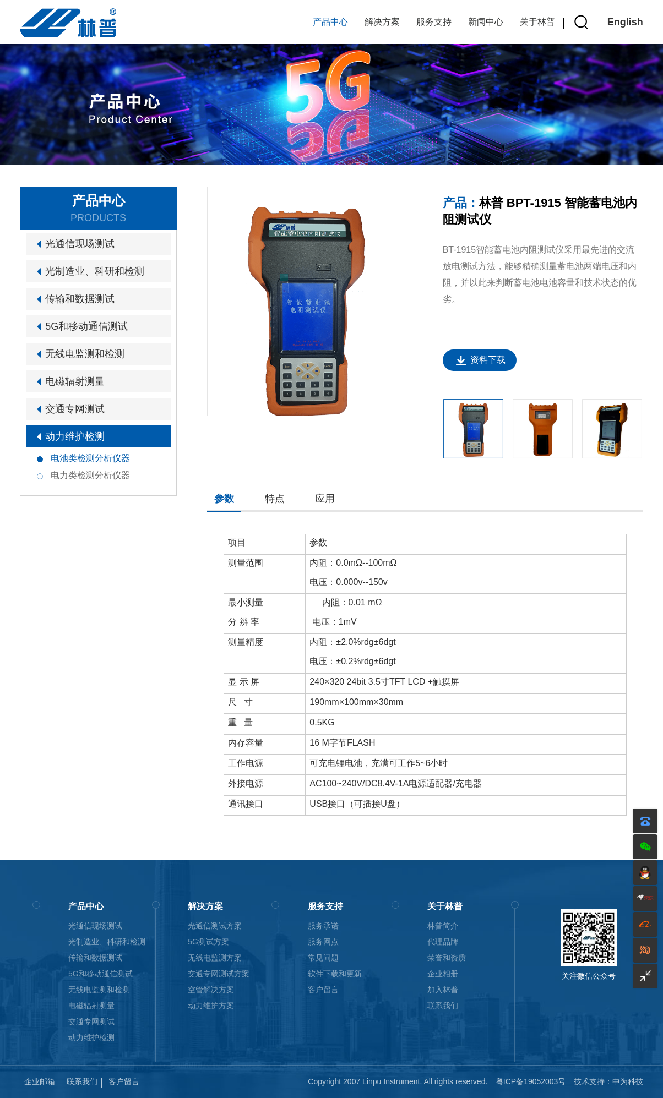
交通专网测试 (75, 408)
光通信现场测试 (80, 243)
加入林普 (442, 989)
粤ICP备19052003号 (531, 1081)
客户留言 (323, 989)
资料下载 (488, 359)
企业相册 (442, 973)
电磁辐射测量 (75, 381)
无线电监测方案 (215, 957)
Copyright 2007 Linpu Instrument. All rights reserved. (397, 1081)
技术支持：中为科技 (608, 1081)
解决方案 (382, 21)
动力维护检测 (75, 436)
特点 (275, 498)
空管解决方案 (211, 989)
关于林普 (537, 21)
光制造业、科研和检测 (94, 271)
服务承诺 (323, 925)
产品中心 (330, 21)
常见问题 (323, 957)
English (625, 22)
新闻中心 (485, 21)
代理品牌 (442, 941)
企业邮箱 (39, 1081)
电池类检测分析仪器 (90, 458)
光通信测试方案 (215, 925)
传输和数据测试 (80, 298)
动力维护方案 (211, 1005)
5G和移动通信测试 (86, 326)
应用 (325, 498)
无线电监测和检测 (84, 353)
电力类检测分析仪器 (90, 475)
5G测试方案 (208, 941)
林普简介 (442, 925)
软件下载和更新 (335, 973)
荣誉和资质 (446, 957)
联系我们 (442, 1005)
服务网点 (323, 941)
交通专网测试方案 (218, 973)
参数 (224, 498)
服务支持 (434, 21)
